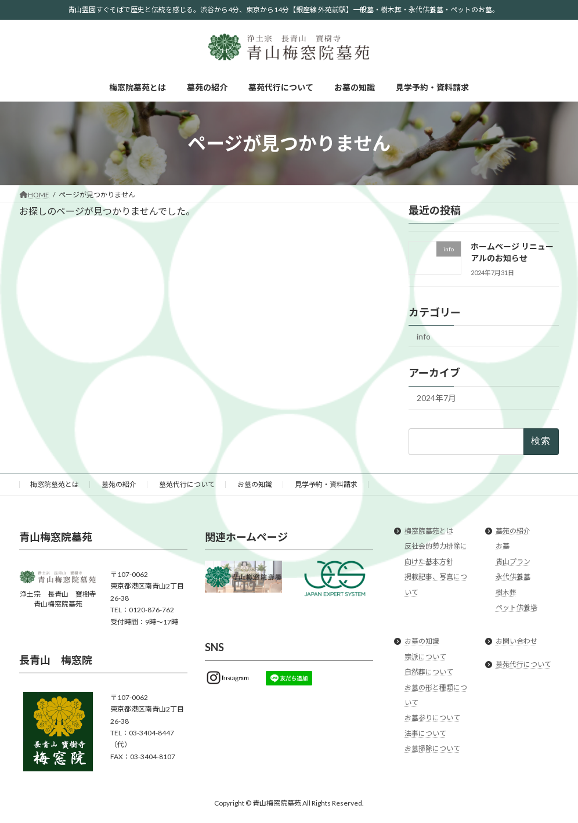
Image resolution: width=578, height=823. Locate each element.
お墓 (503, 546)
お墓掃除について (432, 748)
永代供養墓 (513, 576)
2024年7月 (436, 398)
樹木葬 (506, 591)
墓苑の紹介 (119, 484)
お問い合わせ (516, 641)
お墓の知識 (254, 484)
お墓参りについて (432, 717)
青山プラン (513, 561)
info (424, 336)
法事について (425, 732)
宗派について (425, 656)
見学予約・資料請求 (326, 484)
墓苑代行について (187, 484)
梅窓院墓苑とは (54, 484)
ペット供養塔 (516, 607)
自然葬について (428, 671)
